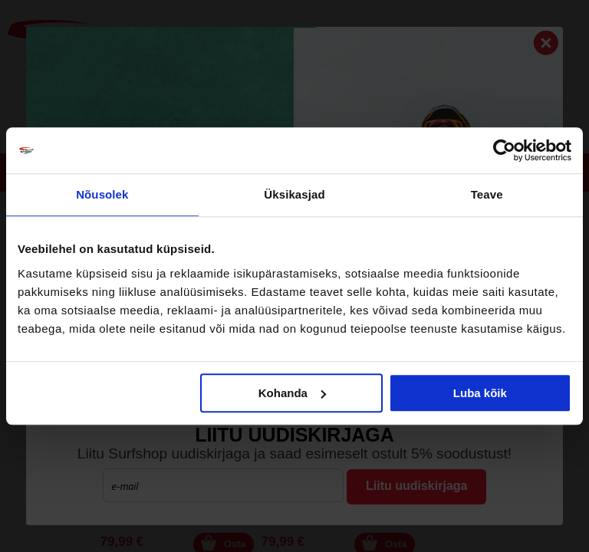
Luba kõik (480, 392)
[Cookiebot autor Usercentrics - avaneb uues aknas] (504, 150)
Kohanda (292, 392)
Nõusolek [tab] (102, 194)
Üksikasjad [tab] (294, 194)
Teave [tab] (487, 194)
